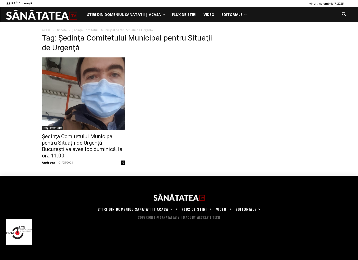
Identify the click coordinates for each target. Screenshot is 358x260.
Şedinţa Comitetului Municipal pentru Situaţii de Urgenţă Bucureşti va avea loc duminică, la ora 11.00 (82, 146)
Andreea (48, 162)
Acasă (46, 30)
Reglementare (52, 127)
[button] (344, 14)
